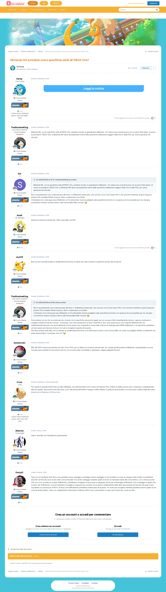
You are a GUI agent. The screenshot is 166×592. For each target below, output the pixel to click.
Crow (19, 382)
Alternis (19, 431)
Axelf (19, 215)
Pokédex (56, 3)
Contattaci (85, 583)
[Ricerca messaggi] (131, 10)
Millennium (12, 10)
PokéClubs (52, 10)
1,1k (20, 164)
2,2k (20, 206)
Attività (62, 10)
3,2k (20, 111)
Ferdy (21, 67)
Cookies (94, 583)
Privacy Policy (73, 583)
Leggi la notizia (94, 88)
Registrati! (153, 3)
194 (20, 373)
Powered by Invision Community (83, 588)
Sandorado (19, 343)
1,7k (19, 414)
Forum (33, 3)
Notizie (35, 69)
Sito (44, 3)
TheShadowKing (19, 127)
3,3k (20, 463)
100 (20, 287)
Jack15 (19, 257)
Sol (19, 173)
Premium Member (37, 10)
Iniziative (24, 10)
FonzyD (19, 472)
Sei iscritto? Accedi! (136, 3)
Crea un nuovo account (48, 535)
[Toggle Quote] (34, 180)
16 (20, 502)
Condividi (132, 68)
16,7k (20, 247)
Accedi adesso (117, 535)
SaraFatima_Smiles (143, 118)
